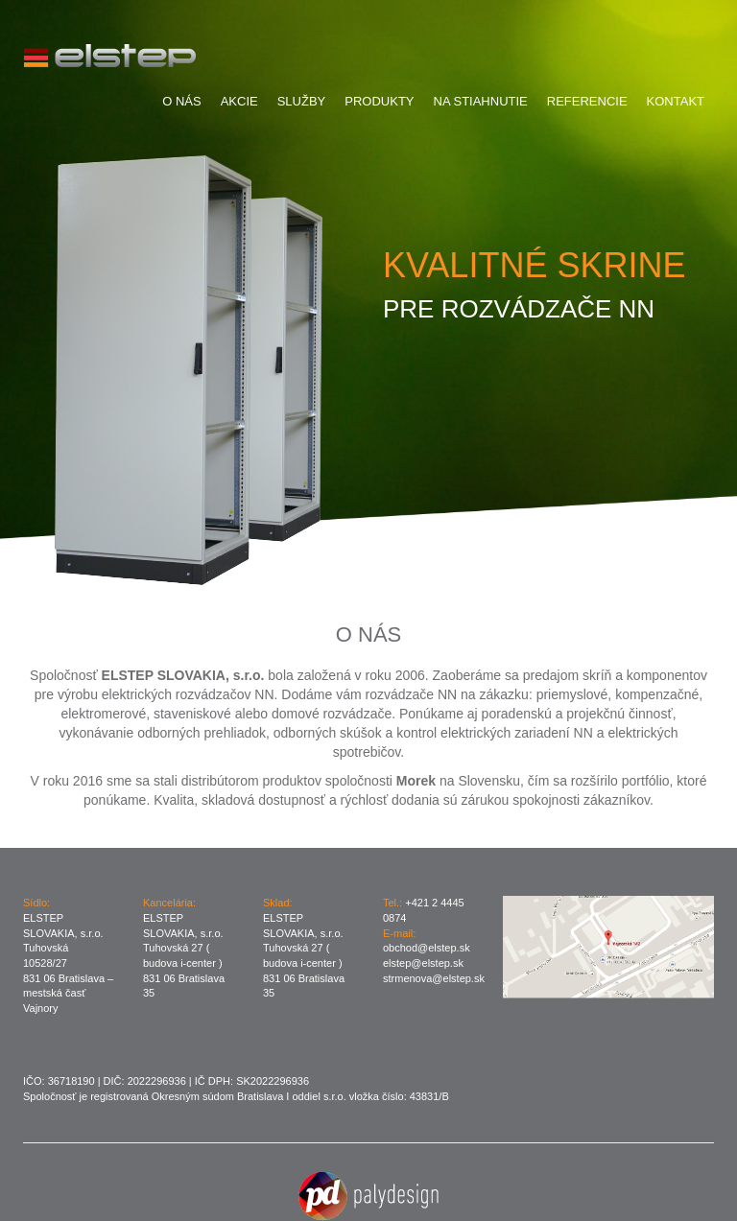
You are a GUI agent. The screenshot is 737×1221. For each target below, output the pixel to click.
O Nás (181, 101)
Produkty (379, 101)
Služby (301, 101)
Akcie (239, 101)
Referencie (587, 101)
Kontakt (675, 101)
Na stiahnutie (481, 101)
